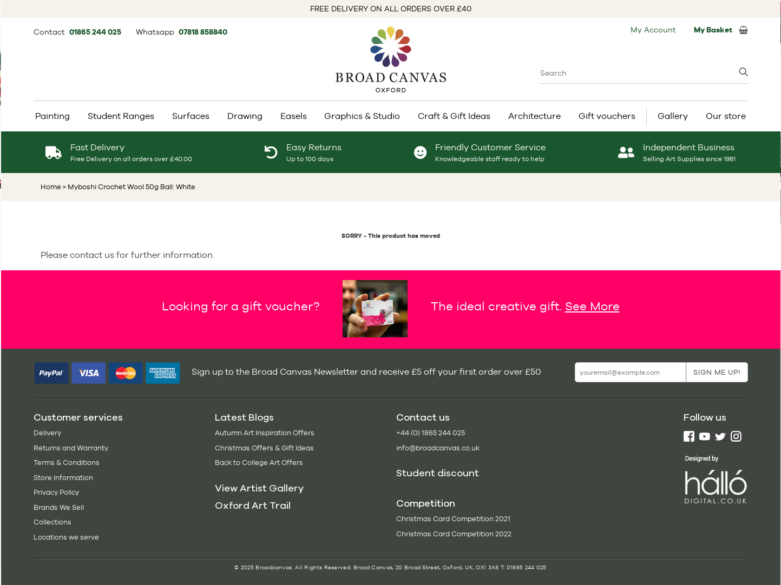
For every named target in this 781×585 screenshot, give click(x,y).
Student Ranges (121, 116)
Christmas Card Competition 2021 (453, 519)
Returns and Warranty (71, 448)
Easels (293, 116)
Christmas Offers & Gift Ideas (264, 448)
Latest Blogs (244, 417)
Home (51, 187)
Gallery (673, 116)
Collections (52, 522)
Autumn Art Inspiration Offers (264, 433)
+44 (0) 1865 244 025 (430, 433)
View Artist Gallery (259, 488)
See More (592, 306)
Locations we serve (66, 537)
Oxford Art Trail (253, 505)
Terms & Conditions (67, 462)
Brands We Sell (59, 507)
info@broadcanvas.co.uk (438, 448)
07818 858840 (203, 32)
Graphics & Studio (362, 116)
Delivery (47, 433)
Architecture (534, 116)
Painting (52, 116)
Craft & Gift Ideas (454, 116)
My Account (653, 29)
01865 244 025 (96, 32)
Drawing (244, 116)
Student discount (437, 473)
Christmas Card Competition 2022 (453, 534)
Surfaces (190, 116)
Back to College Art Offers (259, 462)
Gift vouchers (607, 116)
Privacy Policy (56, 492)
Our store (726, 116)
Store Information (63, 478)
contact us (92, 255)
